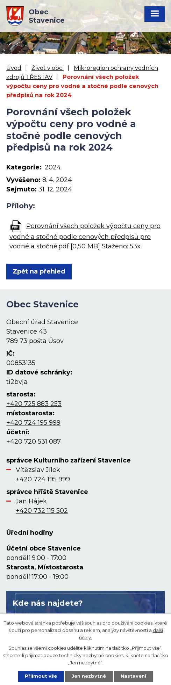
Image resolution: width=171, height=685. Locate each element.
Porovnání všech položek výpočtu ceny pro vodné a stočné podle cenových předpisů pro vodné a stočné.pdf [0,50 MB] (85, 236)
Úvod (13, 67)
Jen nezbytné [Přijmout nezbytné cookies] (89, 676)
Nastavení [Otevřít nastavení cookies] (133, 676)
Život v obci (47, 67)
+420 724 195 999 (33, 423)
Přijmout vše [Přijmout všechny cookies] (41, 676)
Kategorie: (24, 167)
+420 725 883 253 (34, 404)
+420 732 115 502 (42, 511)
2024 (53, 167)
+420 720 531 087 (33, 441)
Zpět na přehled (39, 271)
